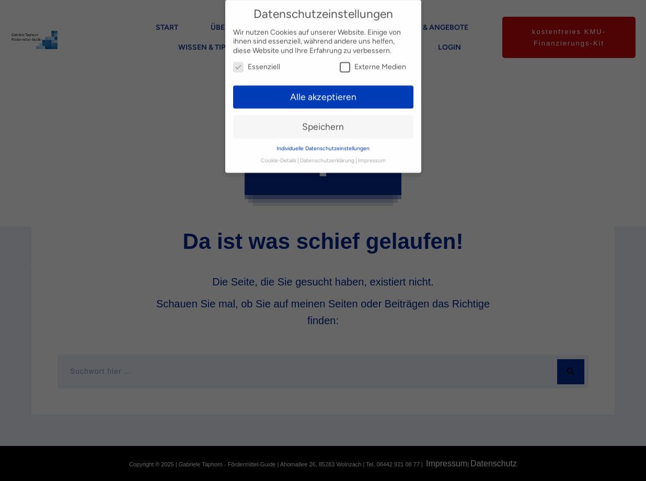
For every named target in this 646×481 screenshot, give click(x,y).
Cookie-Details (278, 153)
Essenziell (256, 59)
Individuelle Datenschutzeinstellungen (323, 141)
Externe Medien (373, 59)
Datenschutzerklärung (327, 153)
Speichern (323, 118)
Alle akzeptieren (323, 89)
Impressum (372, 153)
